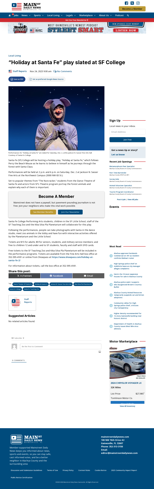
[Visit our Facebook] (126, 3)
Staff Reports (20, 71)
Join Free (128, 139)
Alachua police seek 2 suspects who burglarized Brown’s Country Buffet (127, 284)
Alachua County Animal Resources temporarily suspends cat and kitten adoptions (129, 295)
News (26, 15)
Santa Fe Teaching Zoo (31, 289)
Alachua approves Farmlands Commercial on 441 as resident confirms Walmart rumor (126, 255)
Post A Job (121, 199)
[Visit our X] (132, 3)
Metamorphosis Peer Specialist (122, 166)
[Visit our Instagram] (138, 3)
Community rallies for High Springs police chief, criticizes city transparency (126, 305)
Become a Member (132, 8)
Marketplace (87, 15)
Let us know (118, 154)
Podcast (119, 15)
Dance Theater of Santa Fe (23, 285)
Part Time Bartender (117, 173)
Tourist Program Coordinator (121, 192)
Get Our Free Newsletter (76, 20)
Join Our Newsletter (72, 212)
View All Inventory (127, 406)
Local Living (55, 15)
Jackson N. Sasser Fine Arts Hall (61, 285)
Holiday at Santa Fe (41, 285)
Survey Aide (114, 179)
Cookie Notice (100, 470)
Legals (71, 15)
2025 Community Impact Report (124, 470)
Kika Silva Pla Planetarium (83, 285)
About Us (105, 15)
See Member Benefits (42, 212)
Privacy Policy (68, 470)
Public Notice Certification (21, 477)
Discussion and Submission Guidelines (26, 470)
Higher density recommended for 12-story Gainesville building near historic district (127, 315)
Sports (39, 15)
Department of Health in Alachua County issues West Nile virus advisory (127, 326)
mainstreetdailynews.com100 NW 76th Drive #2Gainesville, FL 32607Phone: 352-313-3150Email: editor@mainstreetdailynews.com (119, 444)
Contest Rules (84, 470)
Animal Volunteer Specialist (120, 185)
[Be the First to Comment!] (60, 347)
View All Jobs (133, 199)
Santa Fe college (15, 289)
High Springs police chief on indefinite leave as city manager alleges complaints (127, 266)
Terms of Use (52, 470)
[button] (113, 370)
